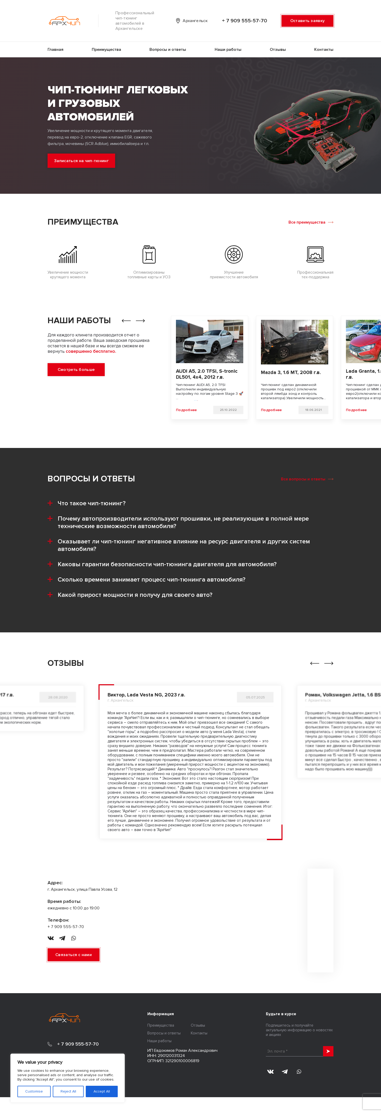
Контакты (323, 49)
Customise (34, 1091)
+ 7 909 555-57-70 (244, 21)
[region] (67, 1078)
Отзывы (278, 49)
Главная (55, 49)
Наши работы (228, 49)
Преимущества (106, 49)
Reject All (68, 1091)
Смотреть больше (76, 369)
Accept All (102, 1091)
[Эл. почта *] (299, 1051)
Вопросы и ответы (167, 49)
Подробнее (186, 410)
